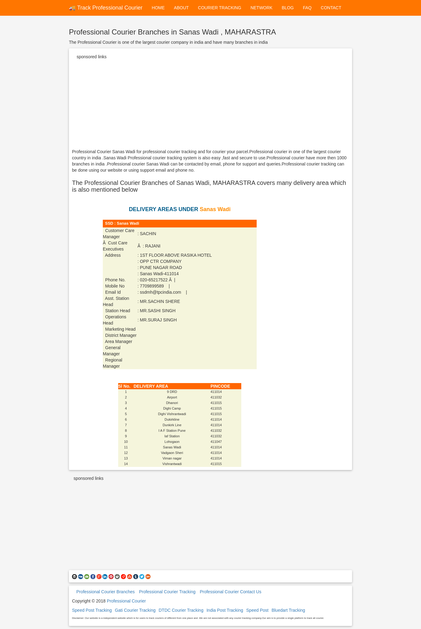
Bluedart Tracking (288, 610)
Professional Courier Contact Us (230, 591)
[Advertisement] (210, 105)
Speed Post (257, 610)
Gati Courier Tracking (135, 610)
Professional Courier (126, 600)
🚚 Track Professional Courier (105, 8)
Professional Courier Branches (105, 591)
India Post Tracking (224, 610)
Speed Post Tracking (92, 610)
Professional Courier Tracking (167, 591)
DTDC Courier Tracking (180, 610)
